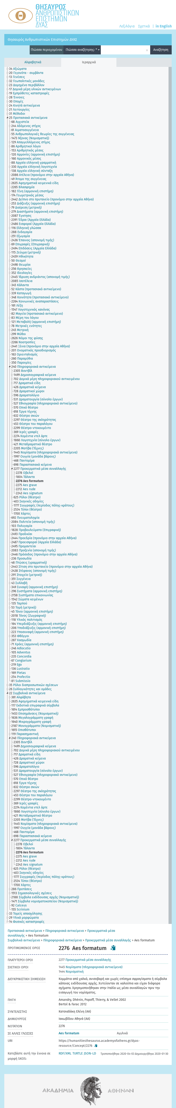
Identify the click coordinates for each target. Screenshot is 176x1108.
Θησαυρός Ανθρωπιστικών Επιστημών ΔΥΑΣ (42, 39)
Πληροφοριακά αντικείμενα (64, 931)
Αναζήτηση (160, 50)
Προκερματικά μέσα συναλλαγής (108, 940)
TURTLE (77, 1053)
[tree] (87, 495)
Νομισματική (71, 972)
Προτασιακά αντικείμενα (25, 931)
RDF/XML (65, 1053)
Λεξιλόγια (127, 26)
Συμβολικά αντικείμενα (24, 940)
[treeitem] (20, 69)
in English (164, 26)
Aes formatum (69, 1033)
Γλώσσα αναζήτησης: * (83, 50)
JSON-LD (90, 1053)
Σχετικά (144, 26)
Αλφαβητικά (32, 62)
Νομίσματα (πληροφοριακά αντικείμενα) (91, 967)
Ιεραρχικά (89, 62)
